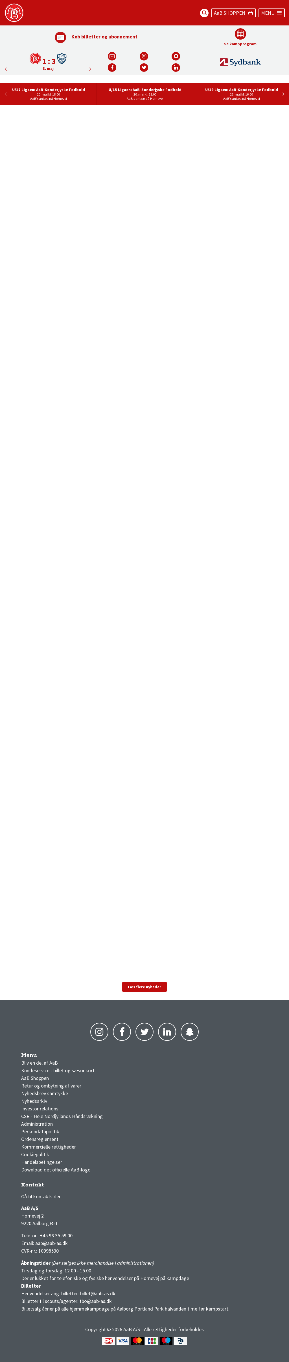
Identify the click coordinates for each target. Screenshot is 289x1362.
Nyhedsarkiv (34, 1101)
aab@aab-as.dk (51, 1243)
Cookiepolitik (35, 1154)
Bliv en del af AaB (39, 1063)
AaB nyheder (39, 1056)
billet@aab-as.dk (97, 1293)
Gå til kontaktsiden (41, 1196)
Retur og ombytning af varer (51, 1085)
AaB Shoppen (35, 1078)
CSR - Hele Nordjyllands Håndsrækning (62, 1116)
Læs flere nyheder (144, 986)
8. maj (48, 68)
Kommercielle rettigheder (48, 1146)
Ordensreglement (40, 1139)
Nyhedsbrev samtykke (44, 1093)
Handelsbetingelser (41, 1162)
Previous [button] (90, 69)
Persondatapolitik (40, 1131)
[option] (48, 61)
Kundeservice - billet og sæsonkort (58, 1070)
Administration (37, 1124)
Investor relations (39, 1108)
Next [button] (5, 69)
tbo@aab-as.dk (96, 1301)
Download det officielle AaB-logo (56, 1169)
